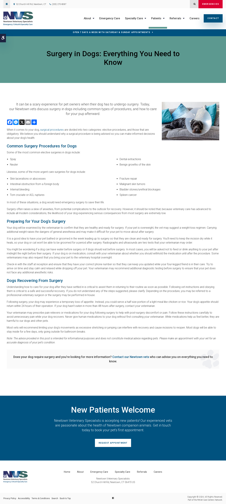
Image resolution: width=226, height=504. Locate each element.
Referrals (142, 471)
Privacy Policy (9, 498)
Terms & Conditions (41, 498)
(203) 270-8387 (59, 4)
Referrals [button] (175, 18)
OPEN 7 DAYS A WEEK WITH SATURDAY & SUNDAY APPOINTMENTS (111, 32)
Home (67, 471)
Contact (213, 18)
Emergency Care (109, 18)
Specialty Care (122, 471)
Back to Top (65, 498)
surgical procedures (52, 129)
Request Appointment (113, 443)
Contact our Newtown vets (130, 357)
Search (55, 498)
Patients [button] (156, 18)
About (80, 471)
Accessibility (24, 498)
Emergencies (210, 4)
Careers (194, 18)
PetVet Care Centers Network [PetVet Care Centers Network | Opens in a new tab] (209, 500)
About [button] (87, 18)
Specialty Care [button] (134, 18)
